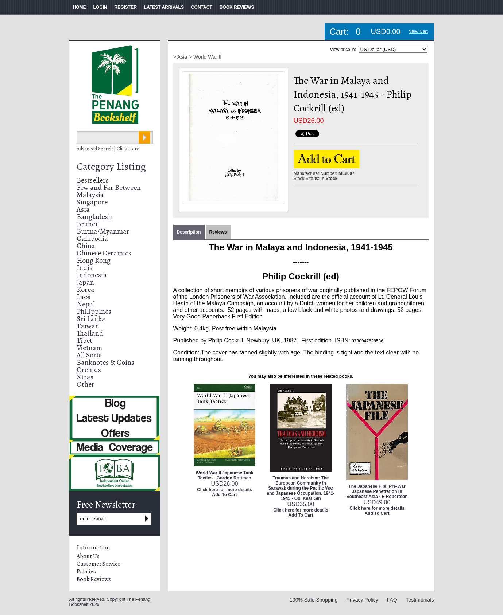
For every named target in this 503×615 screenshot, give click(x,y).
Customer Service (98, 564)
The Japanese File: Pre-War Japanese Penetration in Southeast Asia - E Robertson (376, 491)
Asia (83, 209)
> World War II (205, 57)
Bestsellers (93, 180)
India (85, 268)
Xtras (85, 377)
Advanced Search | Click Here (108, 148)
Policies (86, 572)
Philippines (94, 311)
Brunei (87, 224)
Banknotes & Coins (105, 362)
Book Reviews (94, 579)
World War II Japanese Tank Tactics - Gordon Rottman (225, 475)
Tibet (84, 340)
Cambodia (92, 238)
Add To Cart (224, 494)
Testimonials (420, 600)
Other (85, 384)
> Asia (180, 57)
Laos (83, 297)
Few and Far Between (109, 187)
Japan (85, 282)
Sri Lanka (91, 319)
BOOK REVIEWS (237, 7)
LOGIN (100, 7)
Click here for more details (224, 489)
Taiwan (88, 326)
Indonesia (92, 275)
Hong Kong (94, 260)
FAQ (392, 600)
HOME (79, 7)
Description (189, 232)
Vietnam (89, 348)
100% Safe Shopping (314, 600)
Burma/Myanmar (103, 231)
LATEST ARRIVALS (164, 7)
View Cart (418, 31)
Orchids (89, 370)
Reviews (218, 232)
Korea (85, 289)
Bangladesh (94, 217)
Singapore (92, 202)
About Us (88, 556)
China (86, 246)
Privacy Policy (362, 600)
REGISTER (126, 7)
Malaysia (90, 195)
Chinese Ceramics (104, 253)
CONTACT (201, 7)
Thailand (90, 333)
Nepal (86, 304)
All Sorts (89, 355)
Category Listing (111, 166)
